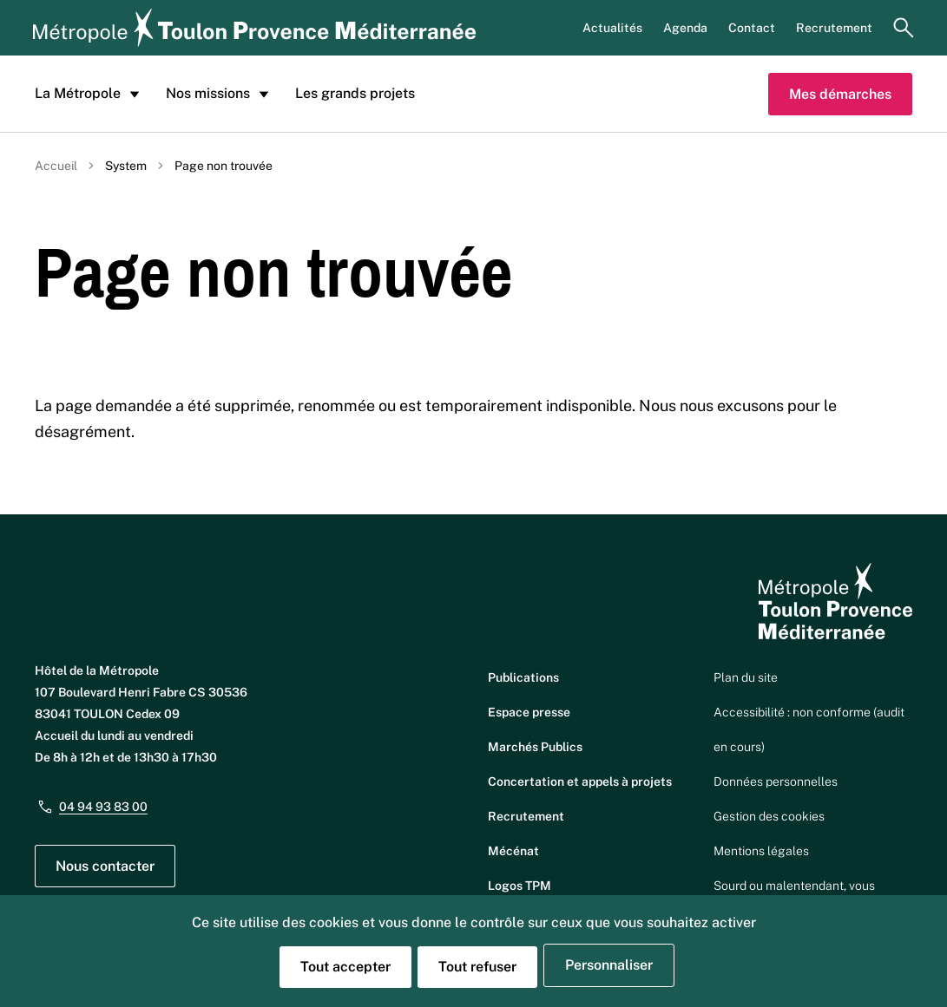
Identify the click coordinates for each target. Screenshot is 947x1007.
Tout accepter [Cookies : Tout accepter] (345, 966)
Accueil (56, 166)
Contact (751, 28)
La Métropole (90, 93)
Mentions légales (761, 851)
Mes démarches (840, 94)
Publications (523, 677)
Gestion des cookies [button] (769, 816)
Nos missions (220, 93)
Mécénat (513, 851)
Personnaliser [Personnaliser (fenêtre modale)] (609, 965)
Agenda (685, 28)
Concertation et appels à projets (580, 781)
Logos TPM (519, 886)
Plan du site (746, 677)
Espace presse (529, 712)
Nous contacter (105, 866)
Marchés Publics (535, 747)
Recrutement (834, 28)
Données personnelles (776, 781)
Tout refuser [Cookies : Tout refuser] (477, 966)
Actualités (612, 28)
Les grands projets (355, 93)
